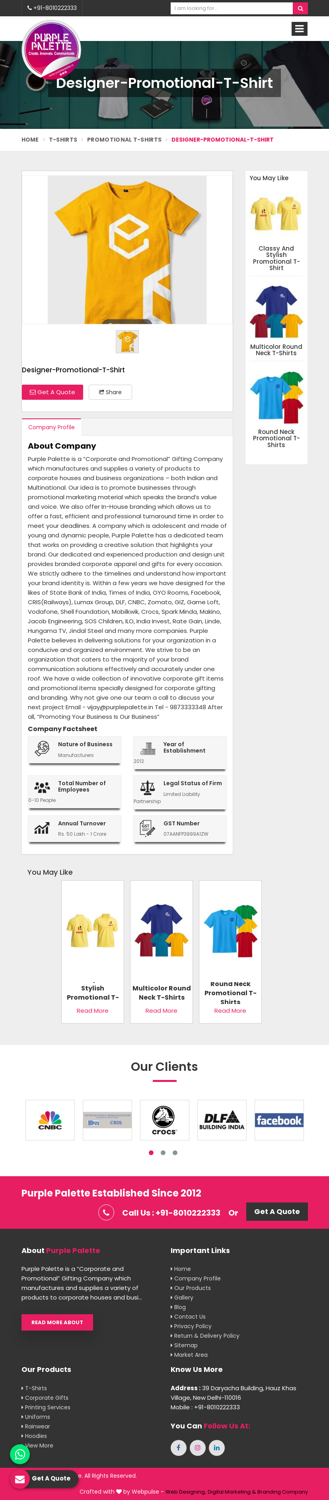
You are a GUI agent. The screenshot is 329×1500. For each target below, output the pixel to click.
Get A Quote (52, 392)
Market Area (189, 1355)
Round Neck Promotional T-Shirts (276, 439)
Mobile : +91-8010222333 (205, 1407)
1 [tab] (151, 1152)
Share (110, 392)
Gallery (182, 1298)
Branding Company (282, 1492)
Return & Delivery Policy (205, 1336)
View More (37, 1445)
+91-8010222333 (52, 8)
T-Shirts (63, 140)
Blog (178, 1307)
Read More (93, 1010)
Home (30, 140)
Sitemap (184, 1345)
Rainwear (35, 1426)
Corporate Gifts (44, 1398)
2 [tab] (163, 1152)
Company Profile (51, 427)
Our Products (191, 1288)
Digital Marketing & (232, 1492)
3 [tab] (175, 1152)
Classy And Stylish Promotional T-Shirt (276, 258)
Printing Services (45, 1407)
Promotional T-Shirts (124, 140)
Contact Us (188, 1317)
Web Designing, (185, 1492)
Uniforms (35, 1417)
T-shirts (34, 1388)
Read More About (57, 1322)
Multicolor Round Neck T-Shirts (276, 350)
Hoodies (34, 1436)
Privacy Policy (191, 1326)
